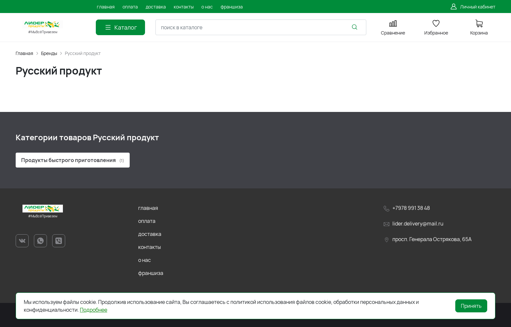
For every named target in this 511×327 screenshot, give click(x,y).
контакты (149, 247)
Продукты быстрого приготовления (72, 160)
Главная (24, 53)
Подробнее (93, 309)
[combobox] (260, 27)
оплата (146, 221)
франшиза (150, 273)
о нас (144, 260)
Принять (471, 305)
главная (148, 207)
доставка (149, 234)
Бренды (49, 53)
